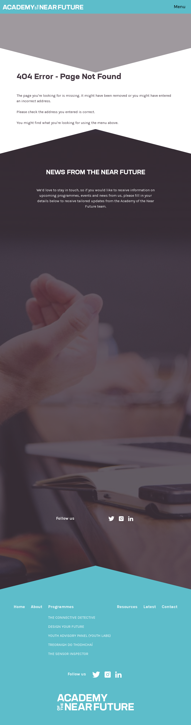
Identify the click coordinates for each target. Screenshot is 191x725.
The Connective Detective (71, 617)
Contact (169, 606)
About (36, 606)
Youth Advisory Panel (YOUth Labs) (79, 635)
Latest (149, 606)
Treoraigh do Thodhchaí (70, 645)
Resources (127, 606)
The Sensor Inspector (68, 654)
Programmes (61, 606)
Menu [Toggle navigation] (180, 6)
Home (19, 606)
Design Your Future (66, 626)
